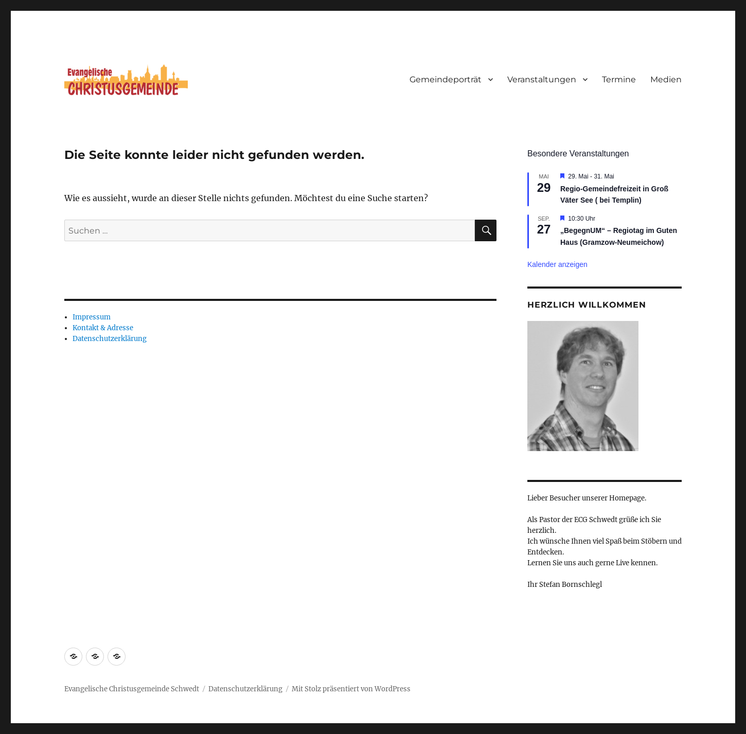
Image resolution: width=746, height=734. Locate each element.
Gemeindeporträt (446, 79)
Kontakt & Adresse (103, 328)
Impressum (92, 317)
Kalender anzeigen (557, 264)
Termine (619, 79)
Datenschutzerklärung (110, 338)
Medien (666, 79)
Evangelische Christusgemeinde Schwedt (131, 689)
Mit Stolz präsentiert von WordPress (351, 689)
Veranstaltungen (541, 79)
